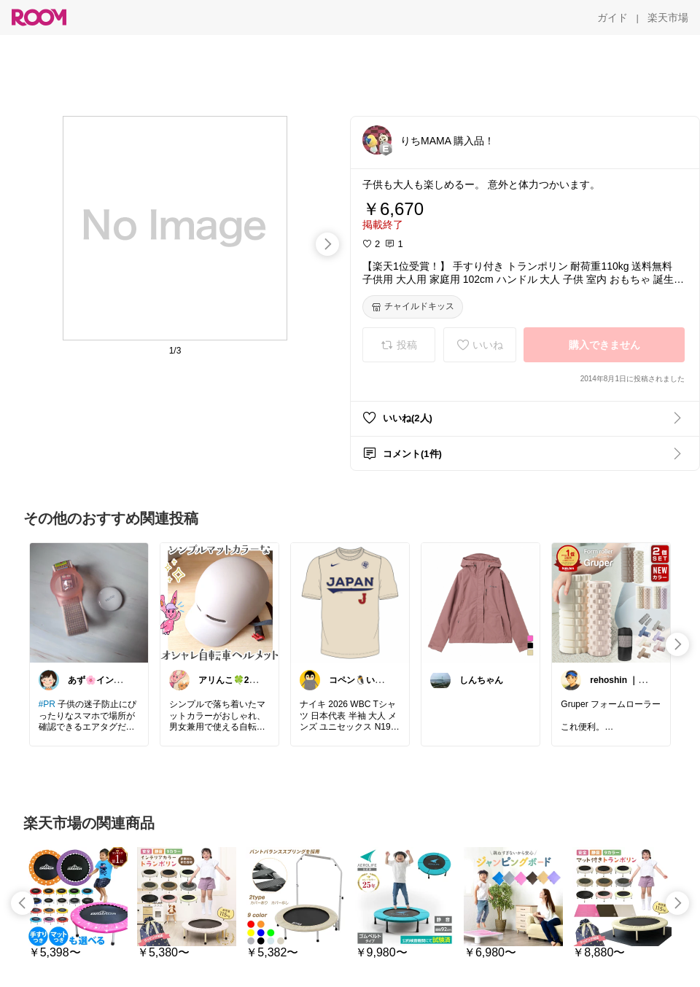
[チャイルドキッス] (412, 307)
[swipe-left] (22, 903)
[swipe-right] (327, 244)
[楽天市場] (668, 17)
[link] (89, 602)
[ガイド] (612, 17)
